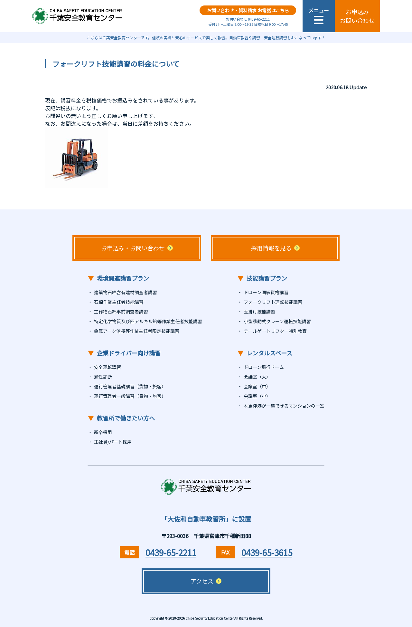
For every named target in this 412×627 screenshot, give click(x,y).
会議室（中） (257, 386)
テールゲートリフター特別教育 (275, 331)
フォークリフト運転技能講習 (273, 302)
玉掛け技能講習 (259, 311)
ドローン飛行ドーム (264, 367)
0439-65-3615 (266, 552)
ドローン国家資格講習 (266, 292)
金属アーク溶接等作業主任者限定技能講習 (136, 331)
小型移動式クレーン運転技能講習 (277, 321)
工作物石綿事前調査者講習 (121, 311)
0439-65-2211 (170, 552)
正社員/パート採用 (113, 442)
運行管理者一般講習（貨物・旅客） (130, 396)
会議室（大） (257, 376)
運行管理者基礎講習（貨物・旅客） (130, 386)
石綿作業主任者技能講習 (119, 302)
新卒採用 (103, 432)
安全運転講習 (107, 367)
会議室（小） (257, 396)
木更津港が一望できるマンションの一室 (284, 405)
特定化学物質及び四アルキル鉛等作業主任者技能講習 (148, 321)
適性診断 (103, 376)
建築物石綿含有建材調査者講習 (125, 292)
